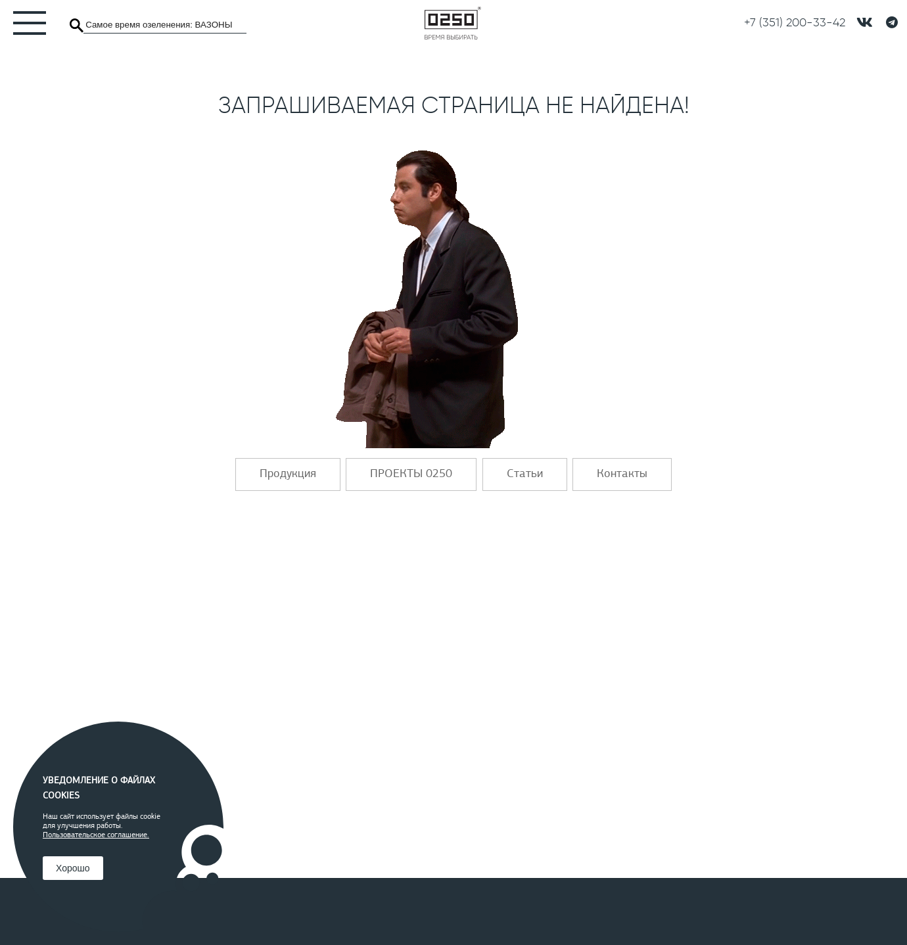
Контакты (622, 475)
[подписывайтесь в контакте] (864, 22)
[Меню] (23, 23)
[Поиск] (76, 25)
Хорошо (73, 868)
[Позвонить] (794, 23)
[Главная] (452, 23)
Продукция (288, 475)
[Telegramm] (892, 23)
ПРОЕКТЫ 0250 (411, 475)
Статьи (525, 475)
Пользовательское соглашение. (96, 835)
